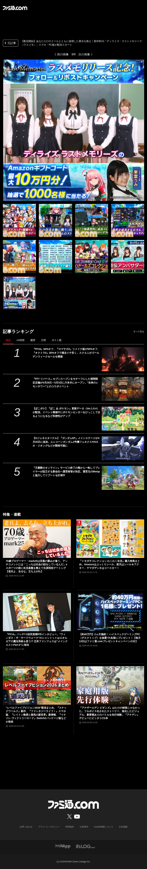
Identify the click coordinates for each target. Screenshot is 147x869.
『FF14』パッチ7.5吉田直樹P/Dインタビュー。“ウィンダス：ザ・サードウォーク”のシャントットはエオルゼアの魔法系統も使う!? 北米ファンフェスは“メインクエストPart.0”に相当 (37, 639)
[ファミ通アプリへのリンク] (62, 846)
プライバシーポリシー (49, 827)
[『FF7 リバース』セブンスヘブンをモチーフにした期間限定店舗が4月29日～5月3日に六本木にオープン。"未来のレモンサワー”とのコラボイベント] (123, 389)
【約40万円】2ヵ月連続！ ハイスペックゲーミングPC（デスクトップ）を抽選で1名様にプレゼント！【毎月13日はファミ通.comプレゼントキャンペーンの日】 (110, 638)
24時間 (20, 340)
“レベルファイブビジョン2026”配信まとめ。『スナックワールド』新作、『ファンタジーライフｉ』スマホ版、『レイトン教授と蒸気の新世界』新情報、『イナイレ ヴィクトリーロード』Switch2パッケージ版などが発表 (36, 714)
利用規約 (69, 827)
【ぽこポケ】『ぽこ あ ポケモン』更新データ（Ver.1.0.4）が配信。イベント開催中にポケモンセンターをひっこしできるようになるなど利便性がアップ (66, 412)
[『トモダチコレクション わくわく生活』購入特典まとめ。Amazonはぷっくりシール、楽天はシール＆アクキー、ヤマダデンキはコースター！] (110, 538)
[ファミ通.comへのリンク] (15, 8)
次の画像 (84, 54)
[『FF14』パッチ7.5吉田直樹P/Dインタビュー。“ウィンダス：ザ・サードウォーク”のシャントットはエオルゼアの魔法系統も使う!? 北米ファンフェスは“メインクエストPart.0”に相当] (37, 612)
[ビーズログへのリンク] (85, 846)
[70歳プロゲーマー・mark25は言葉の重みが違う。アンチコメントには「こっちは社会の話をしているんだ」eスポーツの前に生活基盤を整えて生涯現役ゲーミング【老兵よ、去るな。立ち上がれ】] (37, 538)
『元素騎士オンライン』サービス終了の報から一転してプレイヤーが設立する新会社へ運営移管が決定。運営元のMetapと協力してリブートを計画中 (66, 471)
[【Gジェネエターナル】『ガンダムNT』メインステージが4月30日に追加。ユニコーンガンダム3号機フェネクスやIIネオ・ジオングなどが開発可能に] (123, 448)
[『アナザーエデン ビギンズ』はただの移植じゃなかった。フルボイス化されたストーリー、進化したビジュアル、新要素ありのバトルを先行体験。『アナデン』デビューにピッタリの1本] (110, 685)
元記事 (10, 43)
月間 (43, 340)
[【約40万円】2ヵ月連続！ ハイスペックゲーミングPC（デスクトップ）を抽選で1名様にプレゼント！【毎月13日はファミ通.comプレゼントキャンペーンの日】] (110, 612)
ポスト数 (57, 340)
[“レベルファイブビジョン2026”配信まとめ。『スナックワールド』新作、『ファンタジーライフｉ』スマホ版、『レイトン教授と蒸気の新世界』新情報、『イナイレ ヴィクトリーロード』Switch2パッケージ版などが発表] (37, 685)
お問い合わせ (26, 827)
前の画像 (63, 54)
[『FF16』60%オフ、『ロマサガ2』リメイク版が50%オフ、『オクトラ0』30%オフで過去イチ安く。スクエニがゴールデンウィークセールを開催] (123, 359)
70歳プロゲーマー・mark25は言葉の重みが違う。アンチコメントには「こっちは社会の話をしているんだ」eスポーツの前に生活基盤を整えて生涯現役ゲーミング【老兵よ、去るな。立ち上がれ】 (37, 566)
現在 (8, 340)
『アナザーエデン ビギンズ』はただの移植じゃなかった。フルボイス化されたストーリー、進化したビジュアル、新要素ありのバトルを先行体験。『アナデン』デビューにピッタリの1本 (109, 713)
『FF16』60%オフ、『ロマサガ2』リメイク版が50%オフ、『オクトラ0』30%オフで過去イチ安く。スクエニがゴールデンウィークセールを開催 (66, 353)
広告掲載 (123, 827)
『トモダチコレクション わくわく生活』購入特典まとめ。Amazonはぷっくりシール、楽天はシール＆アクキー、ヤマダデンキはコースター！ (109, 564)
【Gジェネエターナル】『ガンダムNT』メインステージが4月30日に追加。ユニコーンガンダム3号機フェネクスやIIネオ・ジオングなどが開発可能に (66, 442)
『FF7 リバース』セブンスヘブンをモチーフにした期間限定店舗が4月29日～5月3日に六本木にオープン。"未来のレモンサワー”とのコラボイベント (65, 382)
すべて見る (138, 331)
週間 (32, 340)
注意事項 (84, 827)
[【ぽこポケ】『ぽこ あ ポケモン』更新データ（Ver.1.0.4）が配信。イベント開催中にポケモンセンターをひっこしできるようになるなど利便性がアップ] (123, 419)
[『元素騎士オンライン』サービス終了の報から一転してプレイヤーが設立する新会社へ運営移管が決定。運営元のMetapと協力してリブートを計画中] (123, 478)
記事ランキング (18, 331)
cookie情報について (103, 827)
